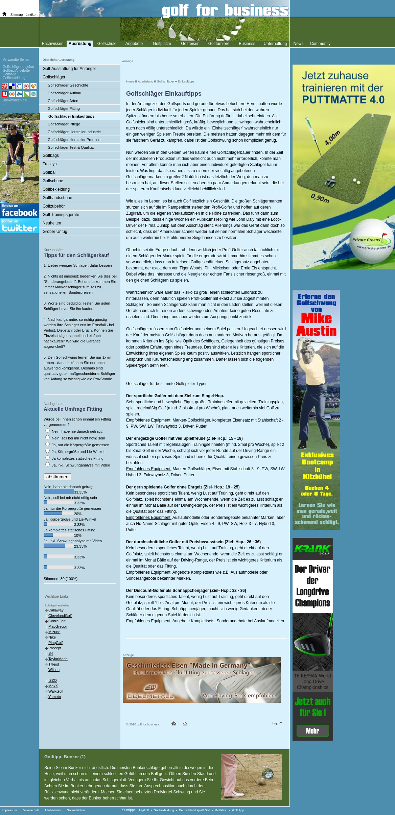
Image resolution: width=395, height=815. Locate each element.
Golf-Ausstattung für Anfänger (69, 68)
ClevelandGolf (60, 616)
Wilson (54, 670)
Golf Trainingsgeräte (61, 214)
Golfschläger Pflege (64, 124)
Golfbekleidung (56, 189)
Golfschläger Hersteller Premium (74, 140)
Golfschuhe (53, 180)
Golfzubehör (54, 206)
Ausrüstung (146, 81)
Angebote (134, 43)
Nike (52, 637)
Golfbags (51, 155)
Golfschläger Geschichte (68, 85)
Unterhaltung (275, 43)
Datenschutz (31, 810)
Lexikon (31, 15)
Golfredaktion (76, 810)
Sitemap (16, 15)
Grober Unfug (55, 231)
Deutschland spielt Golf (194, 810)
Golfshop (221, 810)
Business (247, 43)
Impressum (9, 810)
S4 (50, 653)
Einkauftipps (186, 81)
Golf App (238, 810)
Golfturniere (219, 43)
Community (320, 43)
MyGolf (144, 810)
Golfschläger (165, 81)
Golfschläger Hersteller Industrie (74, 132)
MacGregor (57, 626)
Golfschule (107, 43)
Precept (54, 648)
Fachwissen (52, 43)
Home (130, 81)
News (298, 43)
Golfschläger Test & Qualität (71, 147)
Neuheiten (52, 223)
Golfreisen (190, 43)
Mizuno (54, 632)
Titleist (53, 664)
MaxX (53, 686)
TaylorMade (58, 659)
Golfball (49, 172)
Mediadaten (53, 810)
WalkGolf (55, 691)
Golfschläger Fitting (64, 108)
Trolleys (50, 164)
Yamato (54, 697)
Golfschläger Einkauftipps (71, 116)
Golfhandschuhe (57, 197)
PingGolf (55, 643)
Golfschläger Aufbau (64, 93)
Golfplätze (162, 43)
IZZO (52, 680)
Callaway (56, 610)
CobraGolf (56, 621)
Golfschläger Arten (63, 101)
